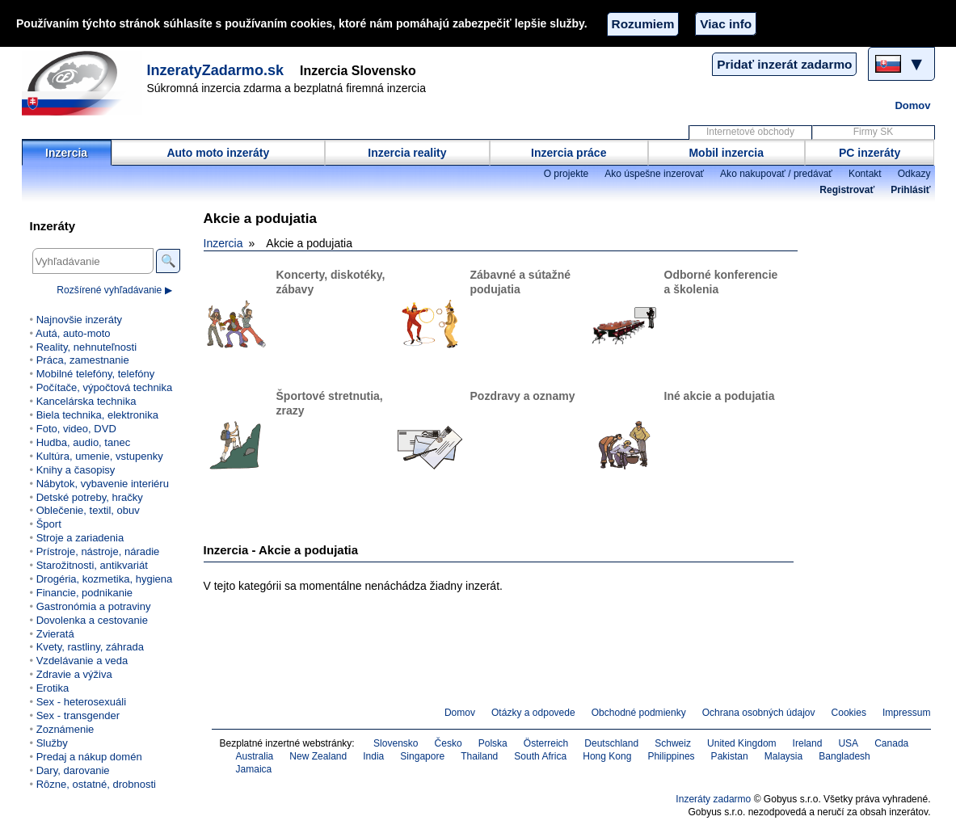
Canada (891, 743)
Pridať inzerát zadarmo (784, 64)
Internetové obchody (750, 131)
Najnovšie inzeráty (79, 320)
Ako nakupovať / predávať (776, 173)
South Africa (540, 756)
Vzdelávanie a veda (82, 660)
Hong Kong (607, 756)
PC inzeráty (869, 152)
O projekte (566, 173)
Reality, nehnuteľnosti (86, 347)
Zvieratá (55, 634)
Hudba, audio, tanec (83, 442)
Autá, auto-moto (73, 333)
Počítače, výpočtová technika (104, 387)
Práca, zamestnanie (82, 360)
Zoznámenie (65, 729)
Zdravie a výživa (74, 674)
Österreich (546, 743)
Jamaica (254, 769)
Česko (448, 743)
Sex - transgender (78, 715)
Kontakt (865, 173)
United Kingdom (742, 743)
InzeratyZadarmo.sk (215, 70)
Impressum (906, 712)
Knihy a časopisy (76, 470)
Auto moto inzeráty (217, 152)
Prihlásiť (910, 190)
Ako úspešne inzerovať (654, 173)
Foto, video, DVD (76, 429)
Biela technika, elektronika (97, 415)
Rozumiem (643, 24)
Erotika (52, 688)
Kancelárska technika (86, 401)
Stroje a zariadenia (80, 538)
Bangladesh (844, 756)
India (373, 756)
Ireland (808, 743)
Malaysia (783, 756)
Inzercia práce (568, 152)
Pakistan (729, 756)
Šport (48, 524)
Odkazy (914, 173)
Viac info (726, 24)
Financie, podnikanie (84, 593)
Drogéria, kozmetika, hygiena (104, 579)
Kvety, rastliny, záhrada (90, 647)
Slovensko (396, 743)
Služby (52, 743)
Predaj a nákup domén (89, 757)
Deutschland (611, 743)
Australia (255, 756)
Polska (492, 743)
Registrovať (846, 190)
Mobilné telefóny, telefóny (95, 374)
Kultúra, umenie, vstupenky (99, 456)
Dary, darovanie (73, 770)
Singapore (422, 756)
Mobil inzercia (726, 152)
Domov (912, 105)
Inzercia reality (407, 152)
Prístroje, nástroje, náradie (98, 551)
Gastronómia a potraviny (93, 606)
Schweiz (673, 743)
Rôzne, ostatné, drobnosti (96, 784)
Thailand (479, 756)
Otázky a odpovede (533, 712)
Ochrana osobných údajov (758, 712)
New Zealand (318, 756)
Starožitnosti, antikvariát (92, 565)
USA (848, 743)
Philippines (670, 756)
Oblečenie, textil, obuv (88, 510)
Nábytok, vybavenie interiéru (102, 484)
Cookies (849, 712)
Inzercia (66, 152)
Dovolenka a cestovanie (92, 620)
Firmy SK (873, 131)
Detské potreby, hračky (89, 497)
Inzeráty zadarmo (713, 799)
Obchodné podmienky (639, 712)
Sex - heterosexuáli (81, 702)
